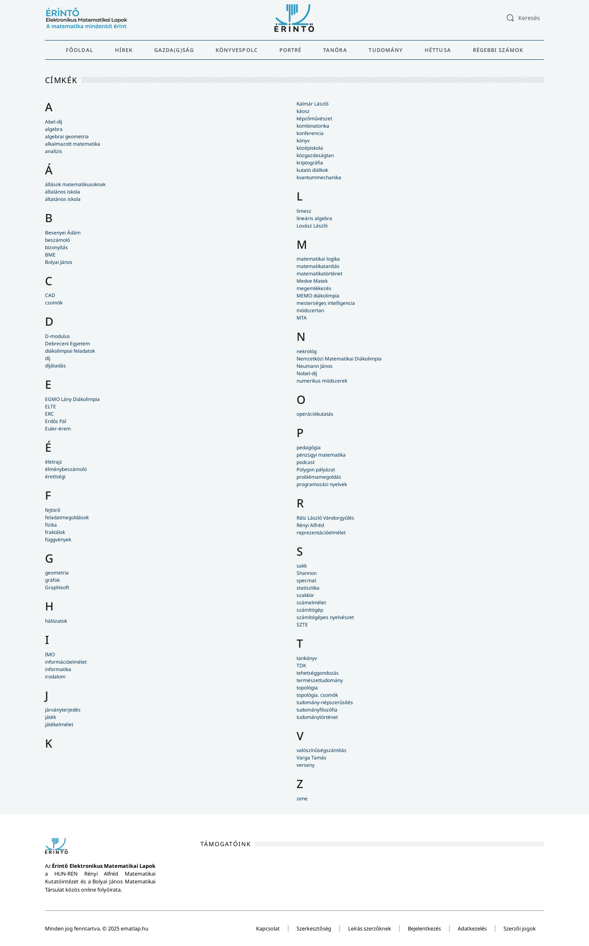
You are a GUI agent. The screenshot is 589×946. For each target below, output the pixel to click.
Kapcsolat (268, 928)
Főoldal (79, 50)
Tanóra (335, 50)
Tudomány (386, 50)
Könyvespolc (237, 50)
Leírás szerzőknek (369, 928)
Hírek (124, 50)
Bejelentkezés (424, 928)
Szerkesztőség (314, 928)
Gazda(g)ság (174, 50)
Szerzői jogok (520, 928)
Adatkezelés (472, 928)
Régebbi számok (498, 50)
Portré (290, 50)
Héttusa (438, 50)
